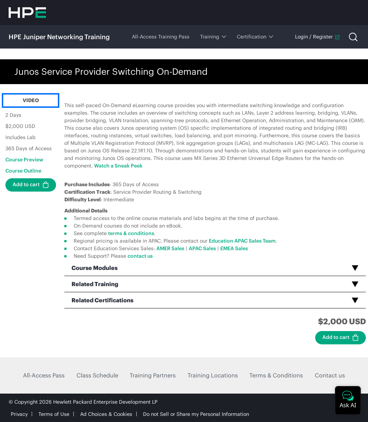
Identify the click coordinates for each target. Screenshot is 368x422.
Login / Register (317, 36)
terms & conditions (131, 233)
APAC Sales (202, 248)
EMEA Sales (234, 248)
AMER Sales (170, 248)
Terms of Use (53, 414)
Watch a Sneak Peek (118, 165)
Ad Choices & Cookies (106, 414)
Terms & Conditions (276, 375)
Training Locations (213, 375)
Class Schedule (97, 375)
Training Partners (153, 375)
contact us (140, 256)
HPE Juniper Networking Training (59, 37)
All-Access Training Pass (160, 36)
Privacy (19, 414)
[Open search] (353, 37)
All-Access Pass (44, 375)
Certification (255, 36)
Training (213, 36)
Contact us (330, 375)
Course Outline (23, 171)
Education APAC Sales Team (242, 241)
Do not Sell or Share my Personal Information (196, 414)
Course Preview (24, 159)
